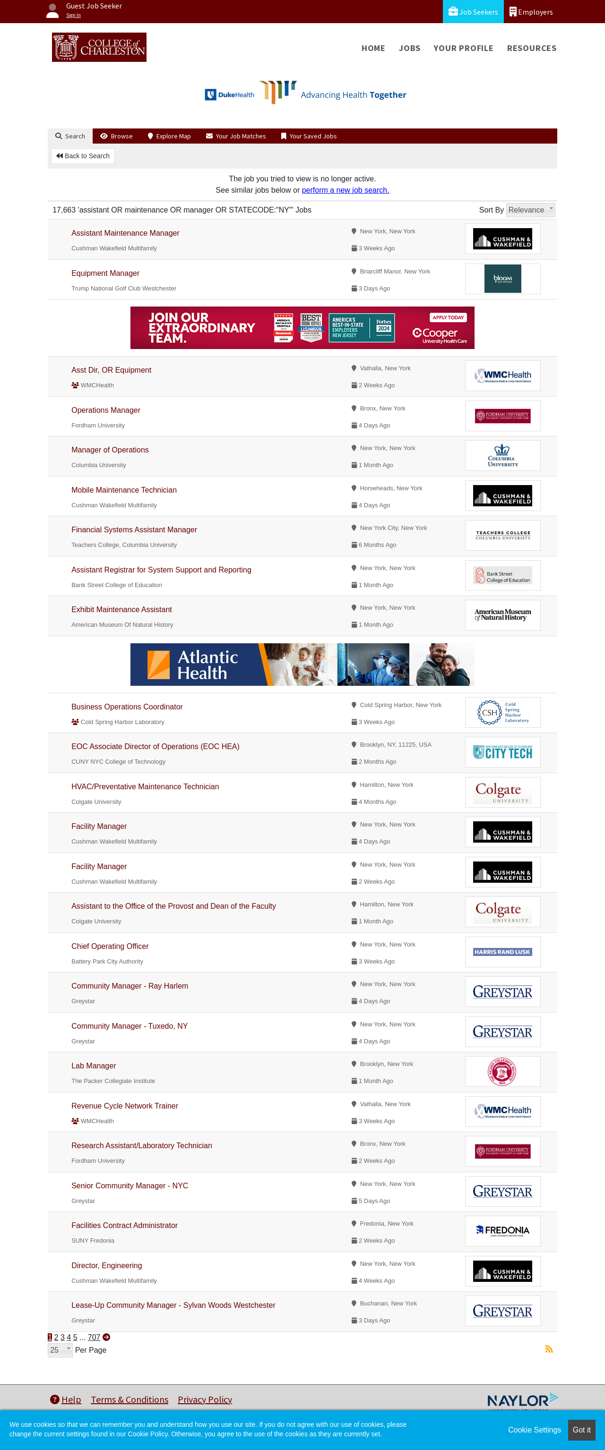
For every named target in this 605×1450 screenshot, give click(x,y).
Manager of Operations (110, 450)
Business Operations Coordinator (127, 707)
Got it (582, 1430)
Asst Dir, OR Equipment (111, 370)
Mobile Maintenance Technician (124, 490)
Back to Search (83, 156)
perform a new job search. (345, 190)
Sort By (491, 210)
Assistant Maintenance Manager (125, 233)
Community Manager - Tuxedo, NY (129, 1026)
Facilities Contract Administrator (124, 1225)
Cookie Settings (534, 1430)
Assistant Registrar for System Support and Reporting (161, 570)
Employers (531, 11)
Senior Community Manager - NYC (129, 1186)
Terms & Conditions (129, 1399)
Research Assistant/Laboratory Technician (141, 1146)
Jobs (410, 48)
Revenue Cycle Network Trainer (124, 1106)
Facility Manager (99, 826)
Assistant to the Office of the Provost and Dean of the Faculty (173, 906)
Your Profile (464, 48)
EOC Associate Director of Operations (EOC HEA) (155, 746)
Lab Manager (93, 1066)
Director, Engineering (106, 1266)
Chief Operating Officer (109, 946)
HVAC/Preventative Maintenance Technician (145, 787)
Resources (532, 48)
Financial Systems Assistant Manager (134, 530)
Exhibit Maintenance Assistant (121, 610)
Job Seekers (473, 11)
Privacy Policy (205, 1399)
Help (65, 1399)
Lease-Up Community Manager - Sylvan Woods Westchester (173, 1305)
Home (374, 48)
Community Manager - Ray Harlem (129, 986)
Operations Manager (105, 410)
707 (94, 1337)
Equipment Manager (105, 273)
